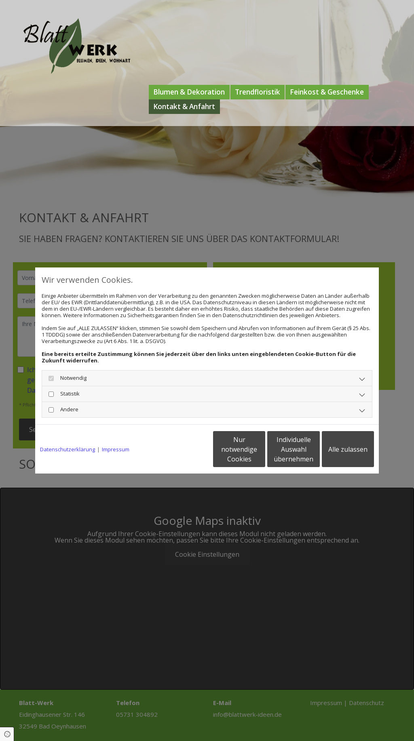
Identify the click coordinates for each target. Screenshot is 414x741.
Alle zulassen (336, 449)
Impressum (115, 449)
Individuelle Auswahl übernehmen (260, 449)
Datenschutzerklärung (67, 449)
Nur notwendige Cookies (183, 449)
